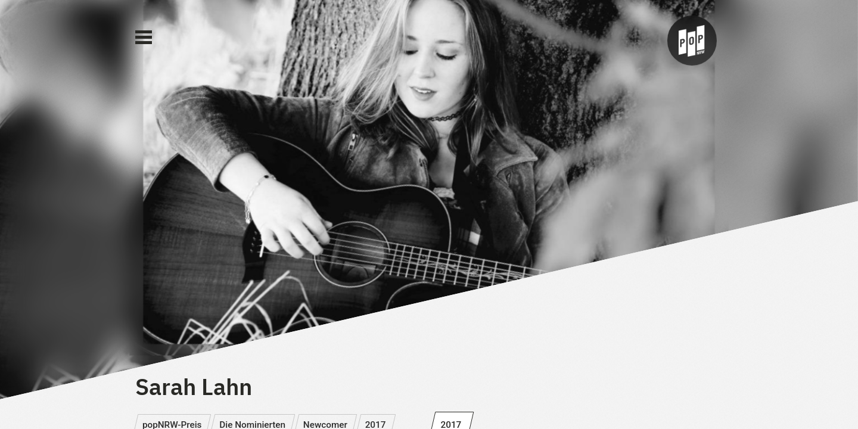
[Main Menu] (143, 37)
